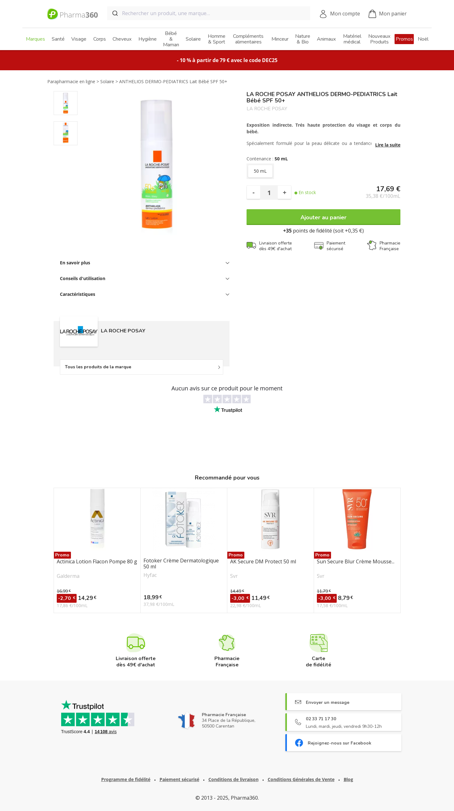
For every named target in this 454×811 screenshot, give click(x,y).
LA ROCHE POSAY (267, 109)
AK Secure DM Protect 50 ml (263, 562)
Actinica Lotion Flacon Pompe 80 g (97, 562)
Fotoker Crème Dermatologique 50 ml (181, 564)
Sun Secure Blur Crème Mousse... (355, 562)
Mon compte (345, 13)
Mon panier (388, 14)
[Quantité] (269, 192)
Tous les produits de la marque (98, 367)
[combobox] (208, 13)
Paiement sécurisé (179, 779)
